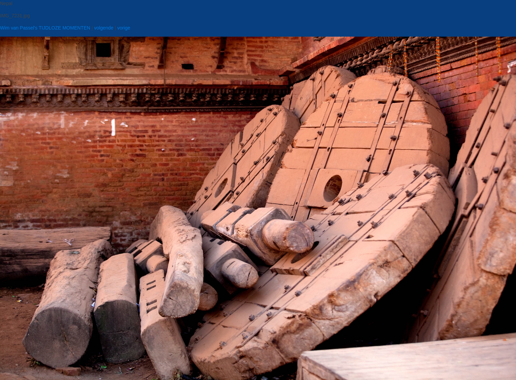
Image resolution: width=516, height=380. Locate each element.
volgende (104, 28)
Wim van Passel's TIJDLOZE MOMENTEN (45, 28)
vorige (123, 28)
